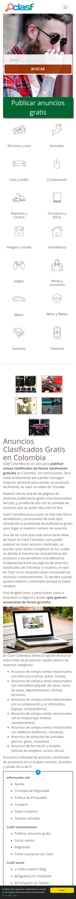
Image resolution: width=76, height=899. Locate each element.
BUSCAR (38, 69)
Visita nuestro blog (30, 869)
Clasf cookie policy (9, 895)
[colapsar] (65, 7)
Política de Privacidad (31, 797)
